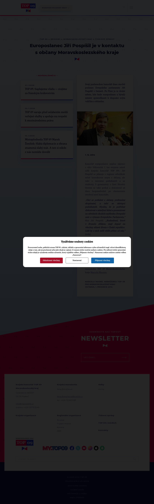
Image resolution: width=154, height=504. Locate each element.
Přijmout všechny (102, 260)
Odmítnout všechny (51, 260)
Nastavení (77, 260)
